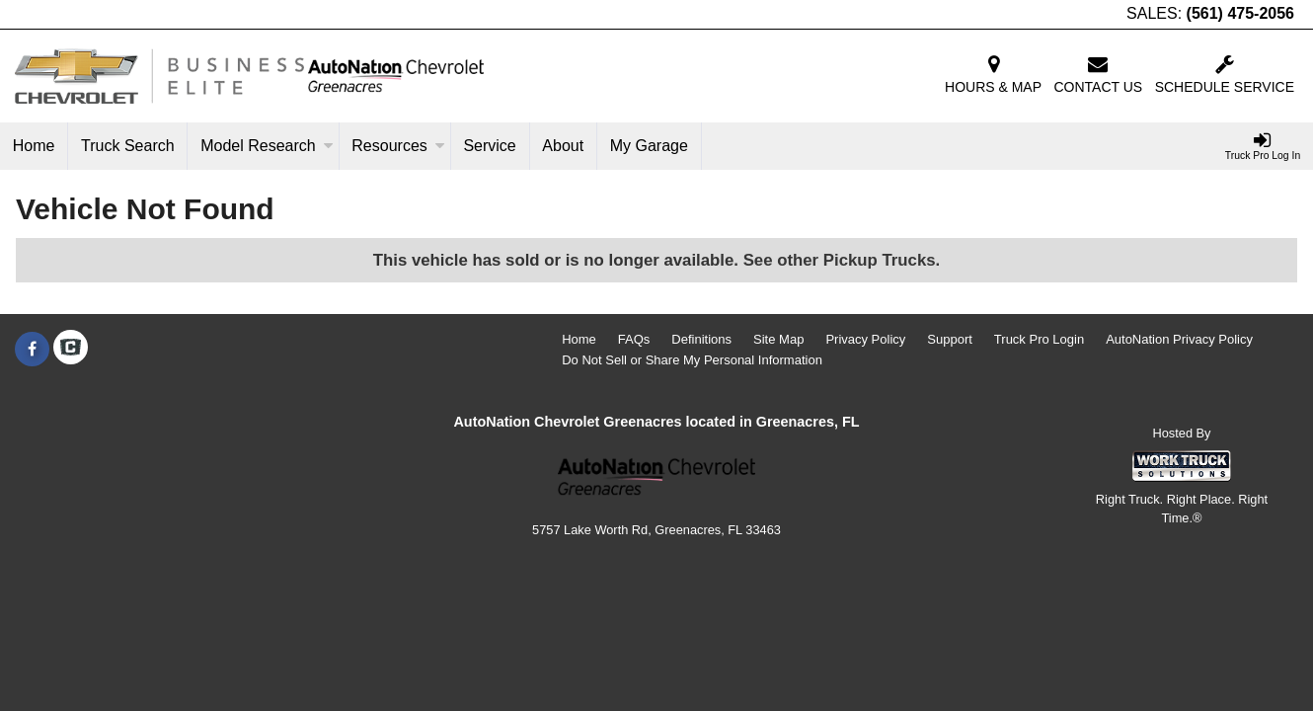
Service (489, 145)
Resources (397, 145)
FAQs (634, 339)
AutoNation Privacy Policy (1179, 339)
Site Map (778, 339)
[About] (563, 146)
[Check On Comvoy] (70, 349)
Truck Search (128, 145)
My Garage (649, 145)
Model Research (267, 145)
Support (949, 339)
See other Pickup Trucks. (842, 260)
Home (34, 145)
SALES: (1210, 13)
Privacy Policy (865, 339)
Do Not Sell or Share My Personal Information (692, 360)
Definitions (701, 339)
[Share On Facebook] (32, 349)
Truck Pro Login (1039, 339)
